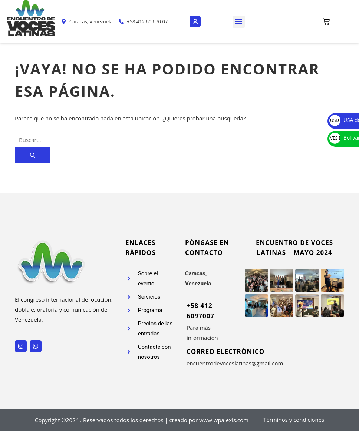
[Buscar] (32, 155)
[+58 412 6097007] (182, 321)
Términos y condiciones (293, 419)
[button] (239, 22)
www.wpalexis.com (223, 420)
